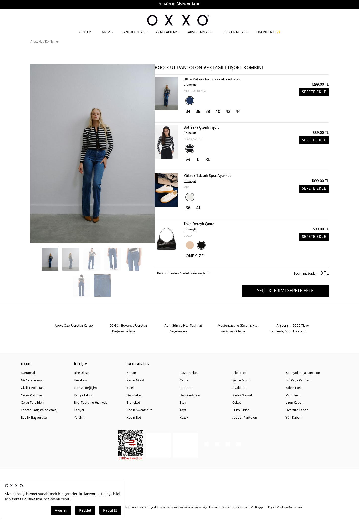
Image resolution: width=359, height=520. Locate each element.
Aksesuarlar (199, 36)
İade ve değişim (85, 397)
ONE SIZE (195, 265)
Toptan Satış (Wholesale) (39, 419)
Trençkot (133, 412)
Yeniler (85, 36)
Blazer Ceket (189, 382)
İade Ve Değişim (255, 516)
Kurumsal (28, 382)
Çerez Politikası (32, 404)
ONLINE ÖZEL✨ (268, 36)
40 (217, 120)
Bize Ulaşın (82, 382)
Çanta (184, 389)
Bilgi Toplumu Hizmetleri (91, 412)
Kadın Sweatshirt (139, 419)
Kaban (131, 382)
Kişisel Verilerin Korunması (285, 516)
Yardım (79, 427)
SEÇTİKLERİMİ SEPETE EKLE (285, 300)
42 (228, 120)
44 (238, 120)
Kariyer (79, 419)
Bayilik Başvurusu (34, 427)
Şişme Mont (241, 389)
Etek (183, 412)
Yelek (131, 397)
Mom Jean (293, 404)
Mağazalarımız (31, 389)
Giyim (106, 36)
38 (208, 120)
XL (207, 168)
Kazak (184, 427)
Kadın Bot (134, 427)
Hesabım (80, 389)
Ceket (236, 412)
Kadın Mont (135, 389)
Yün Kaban (293, 427)
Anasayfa (36, 50)
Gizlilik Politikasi (32, 397)
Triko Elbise (240, 419)
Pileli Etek (239, 382)
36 (198, 120)
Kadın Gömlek (242, 404)
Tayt (183, 419)
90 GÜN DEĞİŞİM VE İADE (179, 4)
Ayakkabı (239, 397)
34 (188, 120)
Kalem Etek (293, 397)
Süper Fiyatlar (233, 36)
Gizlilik (238, 516)
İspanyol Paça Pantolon (302, 382)
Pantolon (186, 397)
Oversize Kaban (296, 419)
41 (198, 217)
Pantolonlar (133, 36)
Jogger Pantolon (244, 427)
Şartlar (226, 516)
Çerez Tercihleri (32, 412)
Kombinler (52, 50)
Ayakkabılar (166, 36)
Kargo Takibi (83, 404)
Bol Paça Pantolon (298, 389)
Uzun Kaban (294, 412)
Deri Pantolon (190, 404)
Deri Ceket (134, 404)
